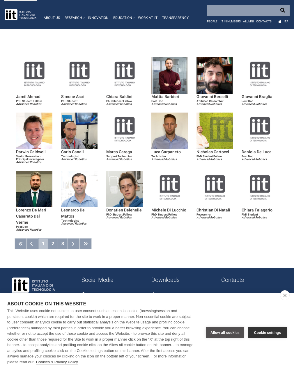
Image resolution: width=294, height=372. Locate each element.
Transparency (175, 18)
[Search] (248, 10)
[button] (74, 14)
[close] (285, 295)
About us (52, 18)
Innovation (98, 18)
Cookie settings (267, 333)
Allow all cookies (225, 333)
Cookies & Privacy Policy (57, 362)
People (212, 21)
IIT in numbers (230, 21)
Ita (286, 21)
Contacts (264, 21)
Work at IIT (147, 18)
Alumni (248, 21)
